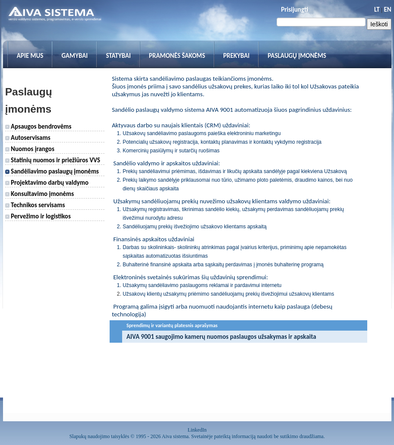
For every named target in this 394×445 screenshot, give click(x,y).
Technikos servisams (35, 205)
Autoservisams (27, 138)
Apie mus (30, 56)
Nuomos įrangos (29, 149)
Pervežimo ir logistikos (38, 216)
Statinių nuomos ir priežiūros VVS (53, 160)
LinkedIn (197, 430)
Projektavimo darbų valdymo (46, 182)
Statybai (118, 56)
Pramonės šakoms (177, 56)
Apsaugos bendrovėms (38, 126)
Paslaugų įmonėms (297, 56)
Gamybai (74, 56)
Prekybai (236, 56)
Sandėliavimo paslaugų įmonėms (52, 171)
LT (377, 9)
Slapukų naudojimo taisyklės (99, 436)
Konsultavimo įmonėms (39, 194)
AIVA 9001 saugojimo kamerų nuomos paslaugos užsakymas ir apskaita (221, 337)
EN (387, 9)
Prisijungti (294, 9)
